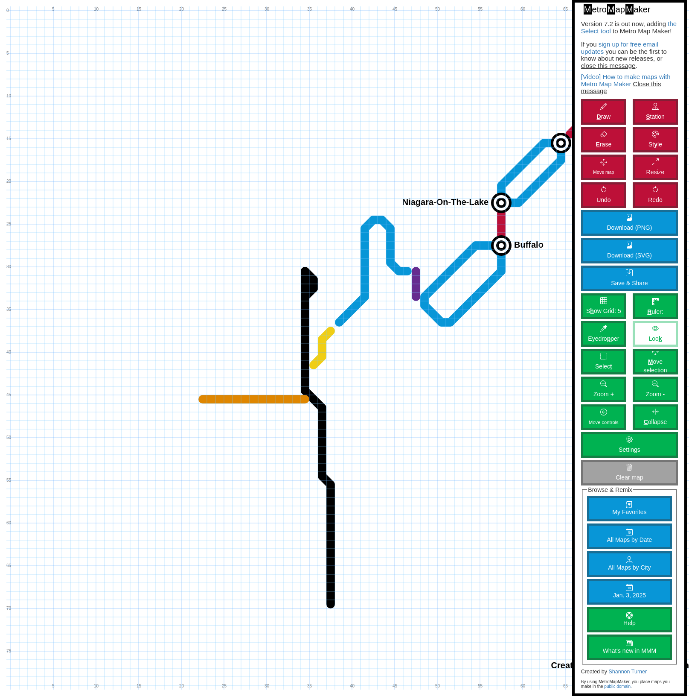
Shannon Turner (627, 672)
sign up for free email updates (619, 48)
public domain (617, 686)
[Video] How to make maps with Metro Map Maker (626, 80)
